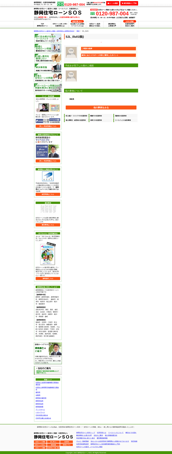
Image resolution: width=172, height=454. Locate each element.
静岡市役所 (39, 401)
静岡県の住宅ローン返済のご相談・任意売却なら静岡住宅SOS (54, 31)
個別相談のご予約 (129, 3)
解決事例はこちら (48, 225)
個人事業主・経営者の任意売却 (76, 120)
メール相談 (113, 3)
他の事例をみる (101, 107)
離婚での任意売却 (96, 116)
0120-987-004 (112, 13)
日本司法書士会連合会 (43, 418)
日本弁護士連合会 (42, 415)
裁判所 (38, 392)
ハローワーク (40, 412)
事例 (78, 31)
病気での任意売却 (96, 120)
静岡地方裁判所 (41, 398)
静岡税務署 (39, 407)
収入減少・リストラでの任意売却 (76, 116)
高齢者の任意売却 (120, 116)
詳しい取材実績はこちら (47, 126)
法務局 (38, 395)
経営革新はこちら (48, 194)
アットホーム (40, 409)
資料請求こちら (48, 278)
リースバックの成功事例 (123, 120)
